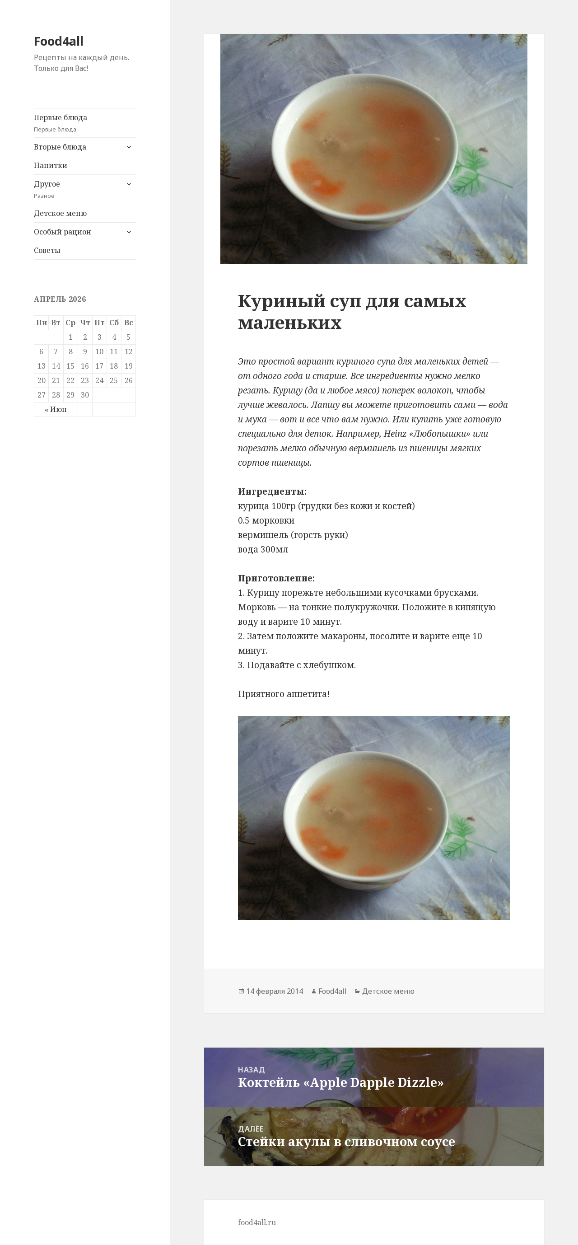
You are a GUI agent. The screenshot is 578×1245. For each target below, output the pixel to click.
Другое (76, 189)
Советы (47, 250)
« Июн (56, 409)
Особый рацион (62, 232)
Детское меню (60, 213)
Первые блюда (85, 123)
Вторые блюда (60, 147)
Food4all (59, 41)
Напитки (50, 165)
